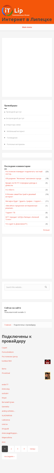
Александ (5, 389)
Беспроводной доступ (15, 118)
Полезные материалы (16, 144)
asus (3, 442)
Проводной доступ (14, 112)
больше (46, 230)
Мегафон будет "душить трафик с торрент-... (24, 201)
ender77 (5, 384)
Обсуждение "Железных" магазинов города (23, 178)
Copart (4, 348)
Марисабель (7, 437)
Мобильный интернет (16, 131)
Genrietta (5, 406)
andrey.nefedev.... (8, 411)
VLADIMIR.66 (7, 415)
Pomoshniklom (8, 352)
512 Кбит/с (9, 190)
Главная (7, 325)
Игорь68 (5, 429)
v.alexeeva (6, 420)
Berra (4, 369)
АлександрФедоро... (10, 433)
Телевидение (12, 138)
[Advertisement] (27, 67)
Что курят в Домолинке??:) (16, 224)
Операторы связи (13, 125)
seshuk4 (5, 393)
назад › (33, 449)
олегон (5, 424)
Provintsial (6, 373)
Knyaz (4, 398)
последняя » (9, 456)
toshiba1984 (6, 361)
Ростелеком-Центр (10, 356)
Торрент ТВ (10, 212)
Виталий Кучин (8, 402)
